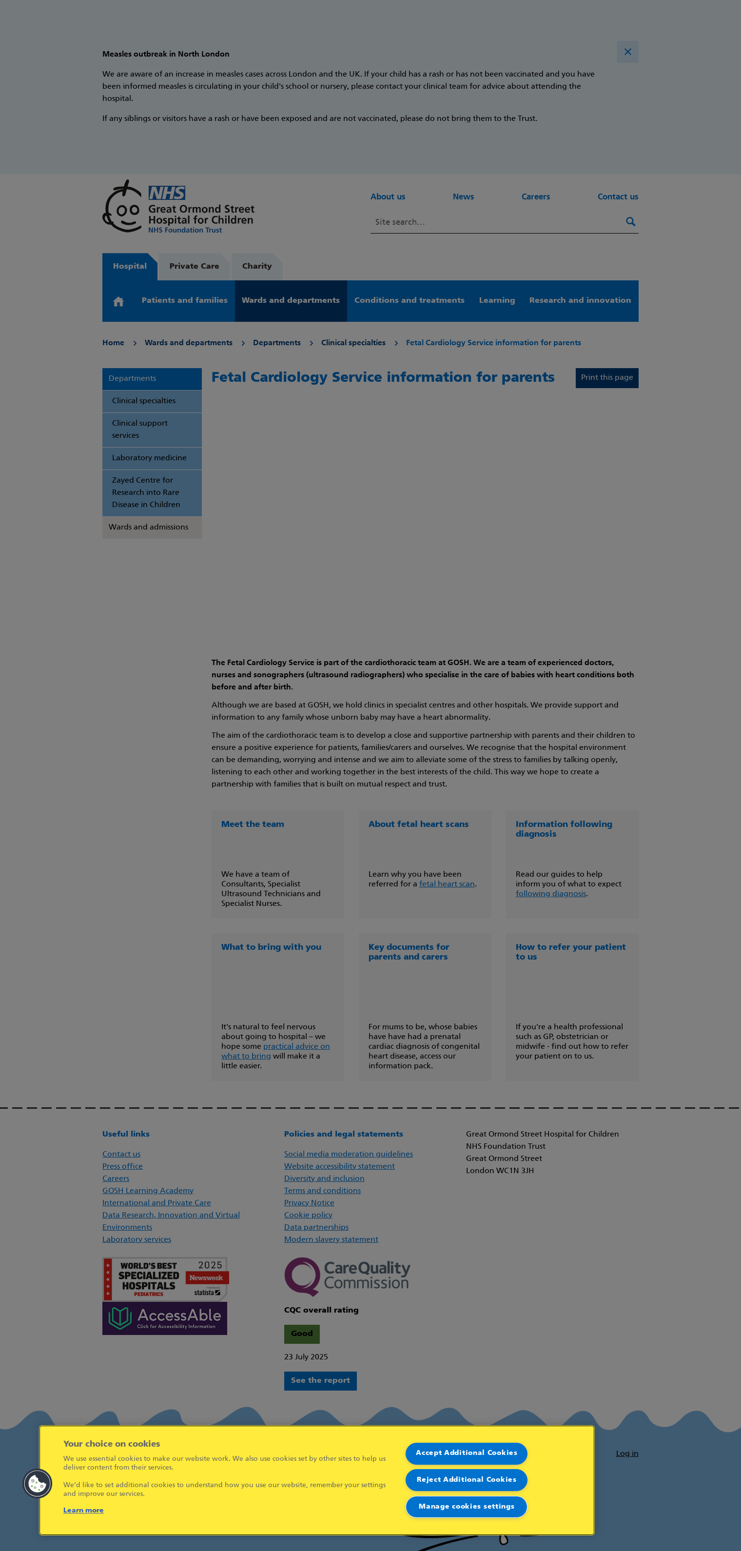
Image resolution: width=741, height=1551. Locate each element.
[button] (37, 1483)
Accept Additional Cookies (467, 1453)
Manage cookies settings (466, 1507)
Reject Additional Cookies (467, 1480)
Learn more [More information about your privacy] (83, 1510)
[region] (317, 1480)
